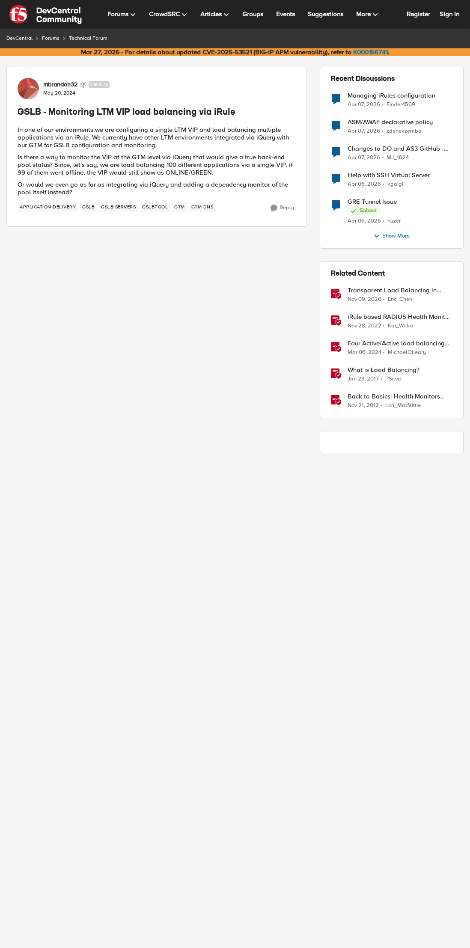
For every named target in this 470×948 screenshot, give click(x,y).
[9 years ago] (363, 379)
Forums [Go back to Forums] (50, 38)
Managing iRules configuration (391, 95)
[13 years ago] (363, 405)
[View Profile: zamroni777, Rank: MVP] (36, 832)
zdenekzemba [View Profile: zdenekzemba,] (404, 131)
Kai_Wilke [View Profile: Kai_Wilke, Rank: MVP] (400, 326)
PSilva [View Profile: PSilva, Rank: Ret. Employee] (393, 379)
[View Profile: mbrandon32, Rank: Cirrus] (28, 88)
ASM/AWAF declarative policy (390, 122)
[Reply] (282, 208)
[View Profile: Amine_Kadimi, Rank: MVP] (36, 557)
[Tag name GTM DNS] (202, 207)
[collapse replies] (9, 263)
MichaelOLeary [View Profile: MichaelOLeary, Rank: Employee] (407, 352)
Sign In (449, 14)
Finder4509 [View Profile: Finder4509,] (401, 104)
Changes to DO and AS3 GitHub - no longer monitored (396, 148)
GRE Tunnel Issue (372, 201)
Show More (68, 804)
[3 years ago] (364, 326)
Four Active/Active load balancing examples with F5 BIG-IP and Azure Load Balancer (398, 343)
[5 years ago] (364, 299)
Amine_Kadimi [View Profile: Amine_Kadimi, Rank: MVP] (68, 553)
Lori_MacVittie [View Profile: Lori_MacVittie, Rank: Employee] (403, 405)
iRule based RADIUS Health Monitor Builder (399, 317)
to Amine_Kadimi (149, 628)
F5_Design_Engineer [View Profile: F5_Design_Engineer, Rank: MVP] (77, 264)
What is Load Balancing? (383, 370)
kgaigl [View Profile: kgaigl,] (395, 184)
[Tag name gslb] (88, 207)
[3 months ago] (364, 104)
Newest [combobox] (293, 238)
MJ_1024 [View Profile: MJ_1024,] (398, 158)
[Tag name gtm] (179, 207)
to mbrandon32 (154, 695)
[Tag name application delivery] (48, 207)
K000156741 (370, 52)
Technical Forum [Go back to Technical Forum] (88, 38)
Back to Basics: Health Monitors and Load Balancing (394, 396)
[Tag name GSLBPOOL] (155, 207)
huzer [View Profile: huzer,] (394, 221)
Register (418, 14)
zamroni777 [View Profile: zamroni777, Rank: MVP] (64, 827)
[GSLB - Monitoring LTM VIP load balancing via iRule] (64, 273)
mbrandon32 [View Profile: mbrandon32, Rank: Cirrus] (60, 84)
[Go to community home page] (45, 14)
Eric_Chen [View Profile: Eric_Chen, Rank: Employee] (400, 299)
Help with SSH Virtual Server (389, 175)
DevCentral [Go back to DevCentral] (19, 38)
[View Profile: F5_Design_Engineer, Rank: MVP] (36, 268)
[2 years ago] (364, 352)
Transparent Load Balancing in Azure (392, 290)
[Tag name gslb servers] (118, 207)
